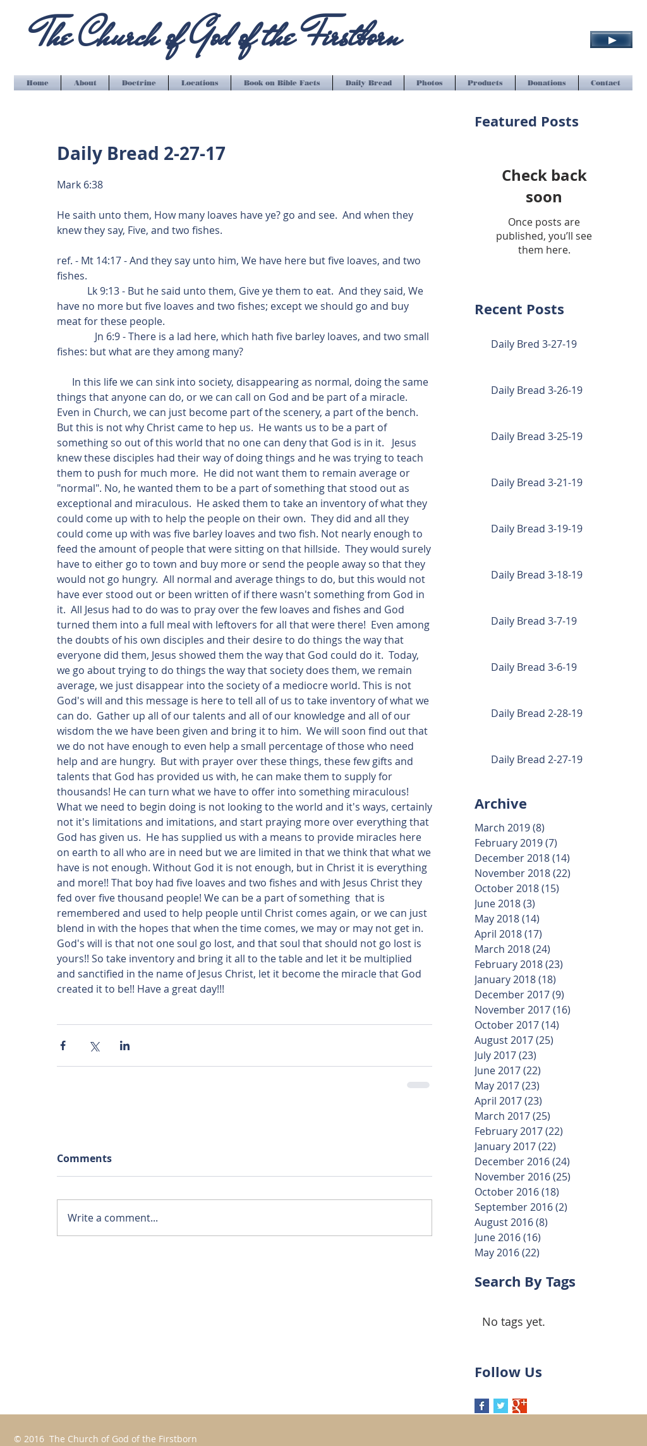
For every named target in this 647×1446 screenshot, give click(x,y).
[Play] (611, 39)
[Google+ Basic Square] (519, 1406)
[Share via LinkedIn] (125, 1045)
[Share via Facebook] (63, 1045)
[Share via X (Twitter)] (94, 1045)
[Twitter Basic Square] (500, 1406)
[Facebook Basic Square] (482, 1406)
